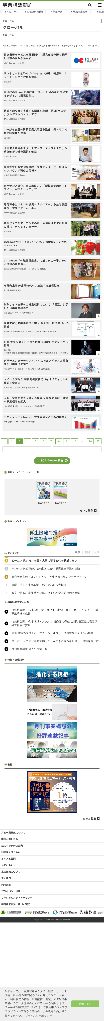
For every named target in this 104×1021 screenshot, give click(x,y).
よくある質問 (8, 947)
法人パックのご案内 (12, 934)
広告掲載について (10, 960)
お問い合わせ (8, 953)
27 (98, 441)
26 (90, 441)
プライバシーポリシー (13, 979)
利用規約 (6, 973)
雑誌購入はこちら (10, 940)
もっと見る (86, 598)
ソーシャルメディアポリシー (16, 986)
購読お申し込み (9, 927)
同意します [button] (85, 1003)
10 (74, 441)
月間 (96, 640)
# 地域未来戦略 (79, 11)
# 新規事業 (56, 11)
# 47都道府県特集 (34, 11)
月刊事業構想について (13, 921)
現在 (77, 640)
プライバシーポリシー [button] (38, 1015)
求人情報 (6, 966)
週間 (87, 640)
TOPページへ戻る (52, 460)
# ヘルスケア (12, 11)
